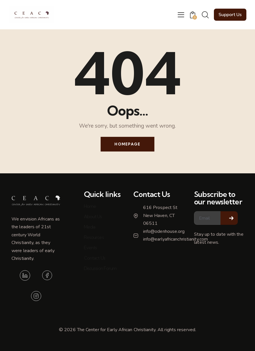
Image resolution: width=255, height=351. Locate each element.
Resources (94, 237)
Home (90, 206)
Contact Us (94, 258)
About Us (93, 216)
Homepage (127, 144)
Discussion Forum (100, 268)
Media (89, 227)
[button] (181, 15)
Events (90, 247)
